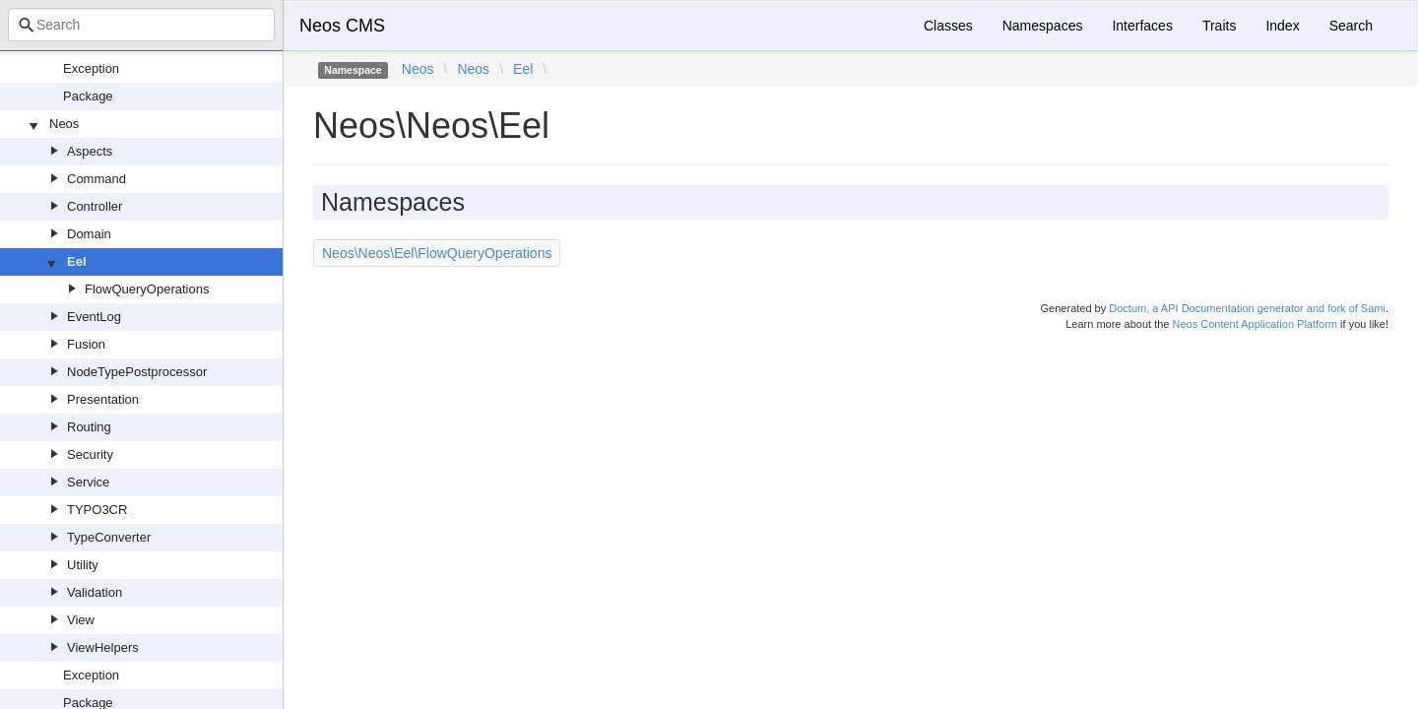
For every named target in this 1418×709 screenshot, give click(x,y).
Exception (91, 68)
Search (1351, 25)
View (81, 619)
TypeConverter (109, 537)
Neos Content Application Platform (1254, 324)
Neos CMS (342, 25)
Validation (94, 592)
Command (96, 178)
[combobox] (141, 24)
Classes (948, 25)
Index (1282, 25)
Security (90, 454)
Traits (1219, 25)
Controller (94, 206)
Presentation (103, 399)
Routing (89, 426)
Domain (89, 233)
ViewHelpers (103, 647)
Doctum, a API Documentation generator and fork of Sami (1247, 308)
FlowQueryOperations (147, 289)
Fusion (86, 344)
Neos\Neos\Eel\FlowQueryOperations (436, 253)
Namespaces (1042, 25)
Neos (64, 123)
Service (88, 482)
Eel (77, 261)
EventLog (94, 316)
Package (88, 96)
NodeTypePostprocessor (137, 371)
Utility (82, 564)
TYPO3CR (97, 509)
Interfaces (1142, 25)
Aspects (89, 151)
